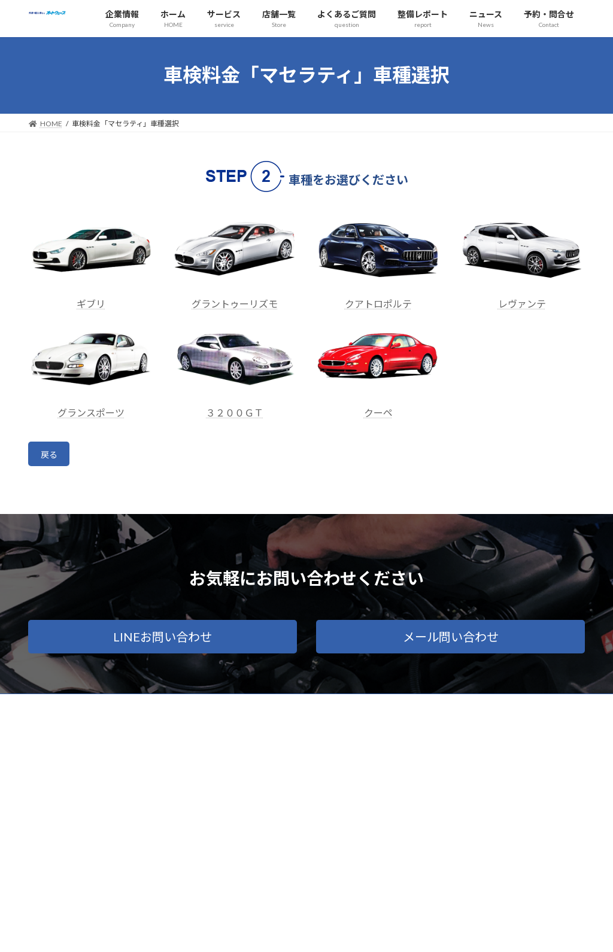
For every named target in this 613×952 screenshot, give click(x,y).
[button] (162, 640)
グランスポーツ (91, 412)
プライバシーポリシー (127, 708)
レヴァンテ (522, 303)
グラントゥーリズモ (235, 303)
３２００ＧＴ (234, 412)
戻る (51, 456)
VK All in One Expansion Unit (383, 931)
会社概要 (54, 708)
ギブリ (91, 303)
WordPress (241, 931)
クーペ (378, 412)
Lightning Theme (303, 931)
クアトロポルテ (378, 303)
